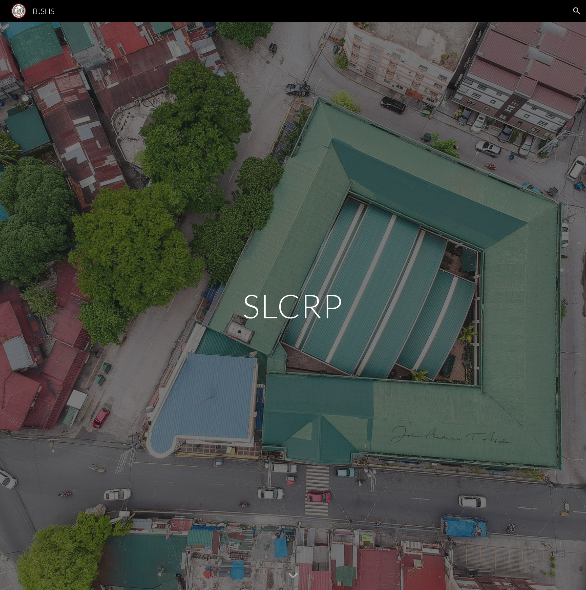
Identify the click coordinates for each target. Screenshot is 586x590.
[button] (576, 11)
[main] (293, 305)
